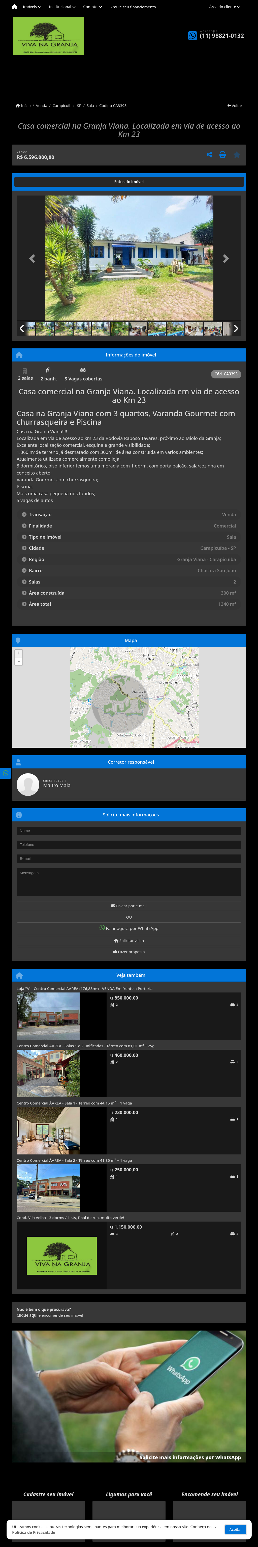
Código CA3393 (113, 105)
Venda (41, 105)
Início (23, 105)
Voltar (235, 105)
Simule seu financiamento (133, 6)
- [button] (18, 661)
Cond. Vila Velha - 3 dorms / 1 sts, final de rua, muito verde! (70, 1217)
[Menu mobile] (14, 6)
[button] (33, 259)
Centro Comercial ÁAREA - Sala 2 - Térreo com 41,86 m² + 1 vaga (74, 1160)
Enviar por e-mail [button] (129, 905)
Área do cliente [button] (222, 6)
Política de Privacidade (33, 1532)
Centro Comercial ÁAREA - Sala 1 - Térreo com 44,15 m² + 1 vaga (74, 1103)
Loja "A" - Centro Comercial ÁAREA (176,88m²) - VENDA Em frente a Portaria (84, 988)
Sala (90, 105)
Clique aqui (27, 1315)
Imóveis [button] (30, 6)
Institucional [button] (60, 6)
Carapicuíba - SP (66, 105)
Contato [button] (90, 6)
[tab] (32, 182)
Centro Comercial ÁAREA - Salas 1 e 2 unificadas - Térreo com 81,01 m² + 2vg (85, 1045)
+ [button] (18, 653)
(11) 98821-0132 (222, 36)
